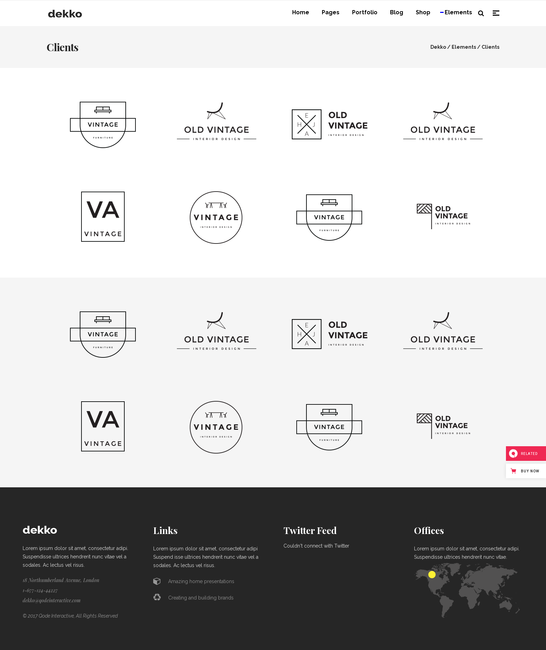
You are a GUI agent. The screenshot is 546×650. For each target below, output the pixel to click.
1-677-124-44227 (40, 590)
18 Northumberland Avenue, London (61, 580)
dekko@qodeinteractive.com (51, 600)
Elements (464, 47)
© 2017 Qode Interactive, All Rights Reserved (70, 616)
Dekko (438, 47)
